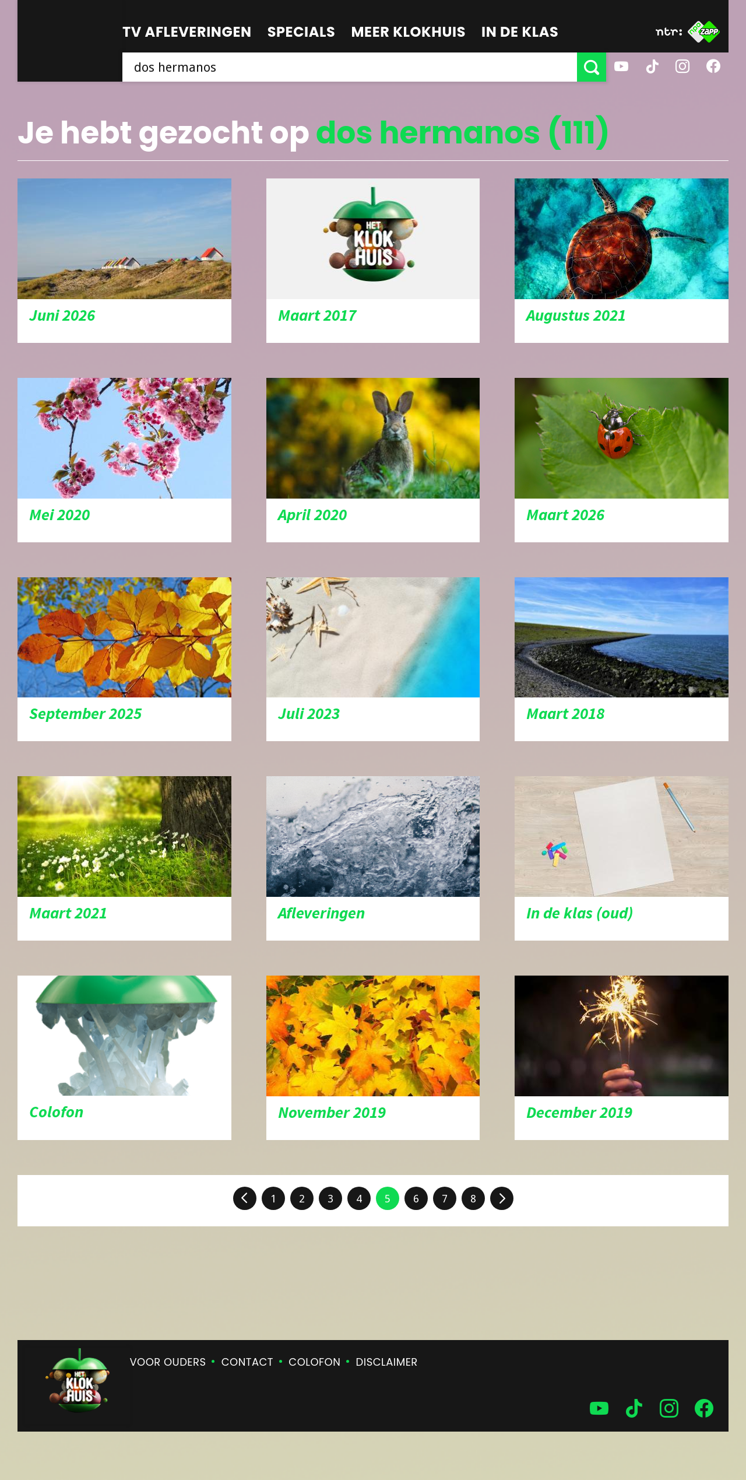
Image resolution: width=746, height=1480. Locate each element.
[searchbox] (349, 67)
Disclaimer (387, 1362)
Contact (247, 1362)
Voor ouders (168, 1362)
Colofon (314, 1362)
